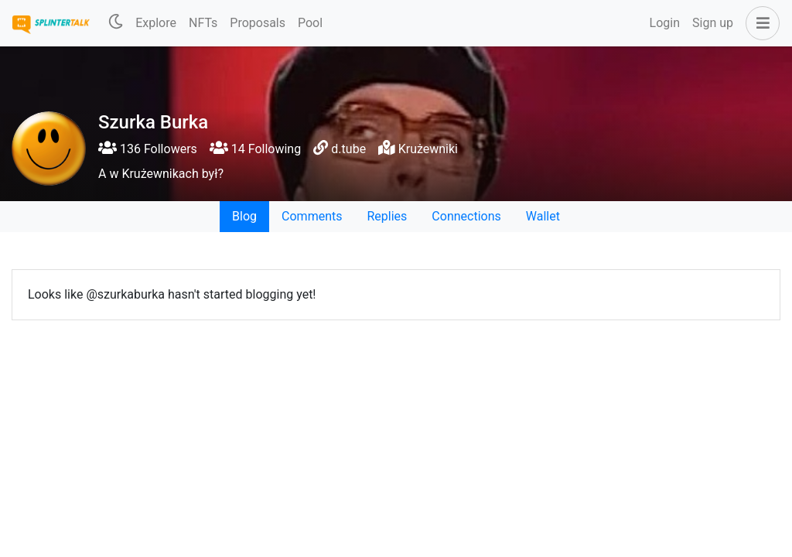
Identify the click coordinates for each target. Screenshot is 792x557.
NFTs (203, 22)
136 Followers (147, 149)
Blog (244, 216)
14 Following (255, 149)
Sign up (712, 22)
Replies (387, 216)
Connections (466, 216)
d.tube (348, 149)
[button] (759, 23)
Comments (312, 216)
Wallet (543, 216)
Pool (310, 22)
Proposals (257, 22)
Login (665, 22)
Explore (155, 22)
